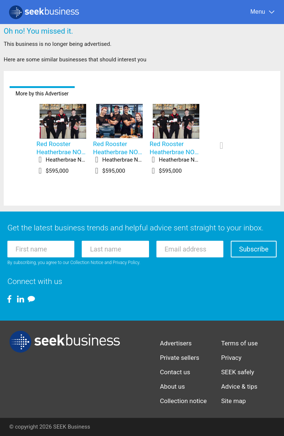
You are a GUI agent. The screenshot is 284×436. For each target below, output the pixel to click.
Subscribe (253, 249)
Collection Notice (86, 262)
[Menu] (262, 12)
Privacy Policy (126, 262)
